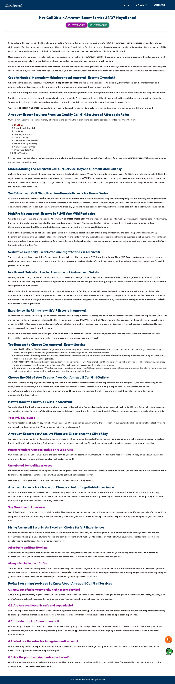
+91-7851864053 (76, 25)
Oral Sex (18, 125)
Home (125, 4)
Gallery (141, 4)
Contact (159, 4)
